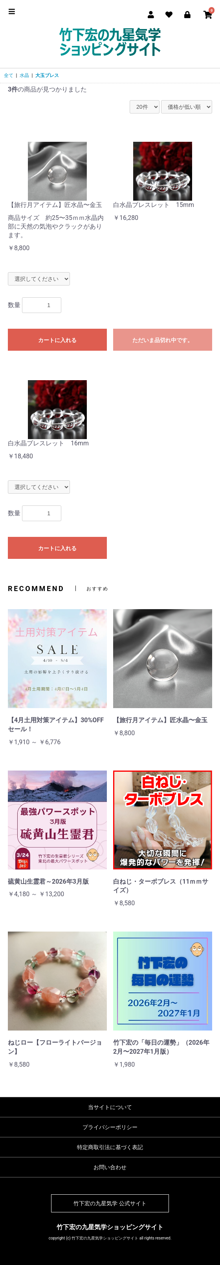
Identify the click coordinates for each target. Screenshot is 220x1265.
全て (8, 75)
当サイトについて (110, 1107)
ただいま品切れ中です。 (162, 340)
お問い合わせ (110, 1167)
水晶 (24, 75)
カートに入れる (57, 340)
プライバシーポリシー (110, 1127)
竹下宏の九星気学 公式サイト (109, 1203)
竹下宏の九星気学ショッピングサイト (110, 1227)
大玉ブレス (47, 75)
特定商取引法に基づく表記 (110, 1147)
